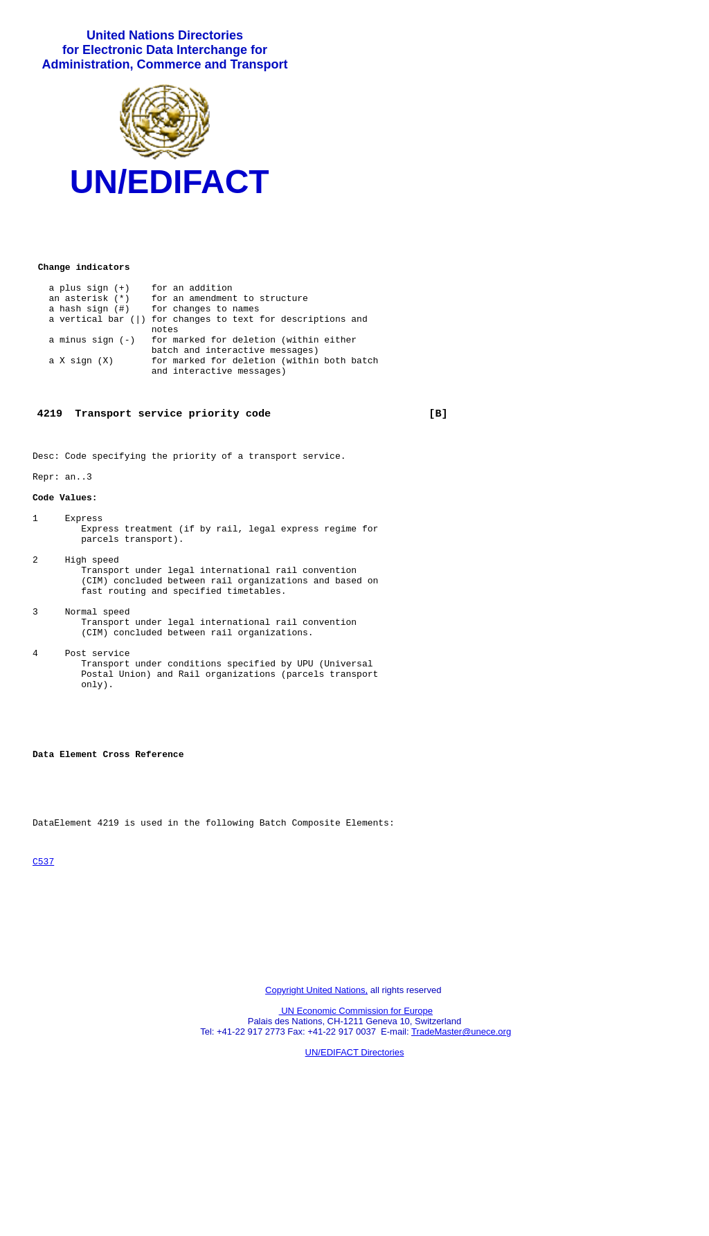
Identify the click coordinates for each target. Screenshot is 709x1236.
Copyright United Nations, (316, 1122)
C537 (43, 978)
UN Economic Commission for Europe (356, 1143)
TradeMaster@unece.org (461, 1163)
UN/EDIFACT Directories (354, 1184)
